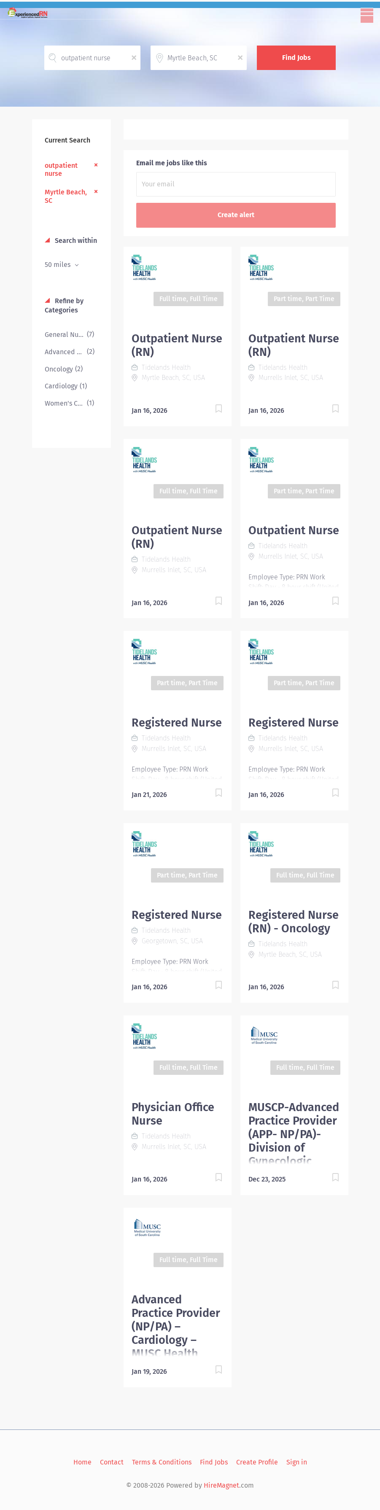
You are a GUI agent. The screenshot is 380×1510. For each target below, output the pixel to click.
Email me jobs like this (171, 163)
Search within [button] (75, 241)
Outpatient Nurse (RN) (177, 345)
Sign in (296, 1462)
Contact (112, 1462)
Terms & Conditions (161, 1462)
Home (82, 1462)
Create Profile (257, 1462)
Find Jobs (296, 58)
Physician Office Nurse (173, 1114)
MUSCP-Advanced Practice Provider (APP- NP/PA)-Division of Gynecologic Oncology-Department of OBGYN (293, 1155)
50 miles (58, 265)
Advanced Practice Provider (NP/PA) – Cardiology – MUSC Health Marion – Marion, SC (176, 1340)
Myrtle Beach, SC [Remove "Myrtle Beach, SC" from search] (66, 196)
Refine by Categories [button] (64, 306)
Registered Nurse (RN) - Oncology (293, 921)
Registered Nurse (177, 722)
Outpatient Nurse (293, 530)
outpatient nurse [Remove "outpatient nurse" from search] (61, 169)
